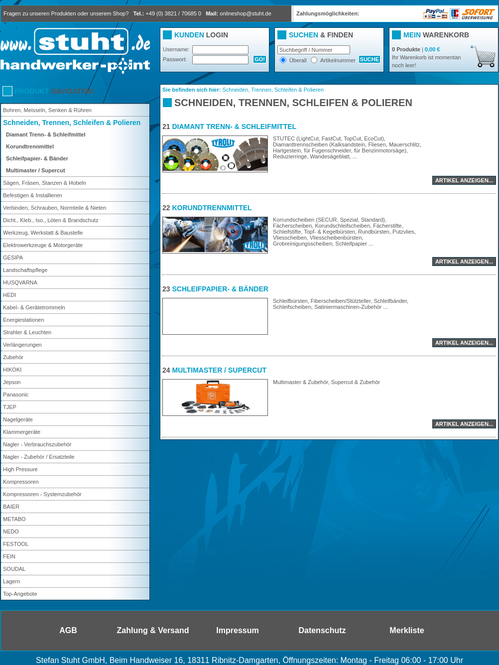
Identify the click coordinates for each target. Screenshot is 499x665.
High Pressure (20, 469)
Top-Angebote (20, 594)
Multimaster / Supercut (35, 170)
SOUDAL (14, 569)
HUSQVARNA (20, 282)
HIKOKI (12, 370)
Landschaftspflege (25, 270)
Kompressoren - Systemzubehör (42, 494)
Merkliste (406, 630)
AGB (68, 630)
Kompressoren (21, 482)
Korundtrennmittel (30, 146)
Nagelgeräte (18, 419)
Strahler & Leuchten (27, 332)
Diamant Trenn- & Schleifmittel (46, 134)
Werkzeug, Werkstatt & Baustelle (43, 233)
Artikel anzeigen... (464, 180)
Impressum (237, 630)
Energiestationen (23, 320)
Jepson (11, 382)
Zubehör (13, 357)
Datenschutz (322, 630)
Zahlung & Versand (153, 630)
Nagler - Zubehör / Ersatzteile (39, 457)
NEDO (11, 531)
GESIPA (13, 258)
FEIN (9, 556)
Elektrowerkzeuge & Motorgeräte (43, 245)
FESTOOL (15, 544)
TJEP (9, 407)
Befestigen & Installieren (32, 195)
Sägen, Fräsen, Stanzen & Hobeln (44, 183)
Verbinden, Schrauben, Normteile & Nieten (54, 208)
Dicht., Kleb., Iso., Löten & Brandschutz (50, 220)
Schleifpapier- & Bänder (37, 158)
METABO (14, 519)
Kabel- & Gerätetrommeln (34, 307)
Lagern (11, 581)
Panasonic (15, 395)
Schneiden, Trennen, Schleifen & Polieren (71, 123)
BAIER (11, 507)
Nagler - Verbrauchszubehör (37, 444)
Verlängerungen (22, 345)
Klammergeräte (21, 432)
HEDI (9, 295)
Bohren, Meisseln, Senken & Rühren (47, 110)
